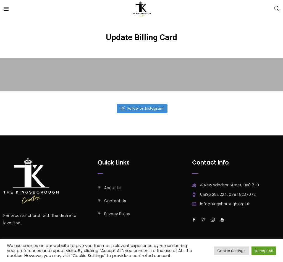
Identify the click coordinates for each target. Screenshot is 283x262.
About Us (112, 188)
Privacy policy (117, 214)
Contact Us (115, 201)
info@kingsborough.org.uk (225, 204)
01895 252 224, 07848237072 (228, 194)
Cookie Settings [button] (231, 250)
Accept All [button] (264, 250)
